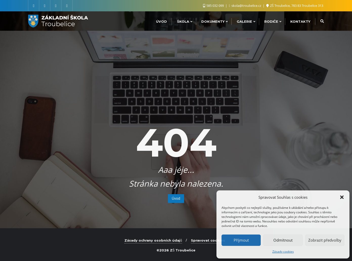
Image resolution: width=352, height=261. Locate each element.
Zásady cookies (283, 251)
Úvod (176, 198)
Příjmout (241, 240)
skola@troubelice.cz (245, 5)
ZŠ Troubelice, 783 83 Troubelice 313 (294, 5)
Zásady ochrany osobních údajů (153, 240)
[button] (341, 197)
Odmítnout (283, 240)
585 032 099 (214, 5)
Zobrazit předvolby (324, 240)
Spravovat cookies (208, 240)
